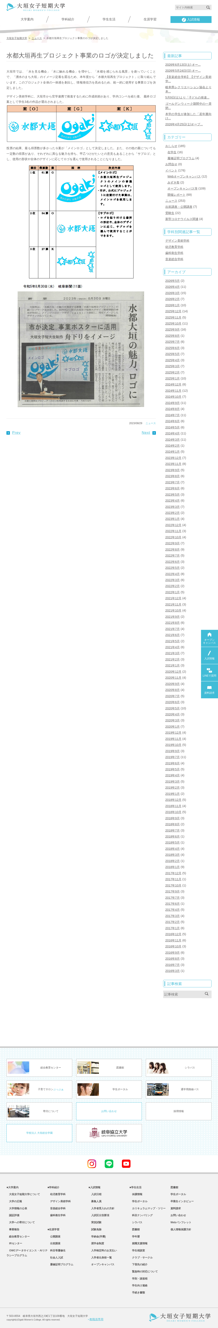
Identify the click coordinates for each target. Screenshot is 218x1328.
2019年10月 (173, 745)
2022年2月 (172, 586)
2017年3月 (172, 916)
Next (149, 432)
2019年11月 (173, 739)
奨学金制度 (96, 1243)
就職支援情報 (138, 1243)
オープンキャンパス (101, 1264)
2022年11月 (173, 531)
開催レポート (176, 194)
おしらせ (171, 146)
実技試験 (95, 1222)
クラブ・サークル (141, 1257)
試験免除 (95, 1229)
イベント (171, 170)
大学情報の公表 (16, 1208)
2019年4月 (172, 775)
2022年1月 (172, 592)
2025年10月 (173, 323)
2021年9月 (172, 616)
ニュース (151, 423)
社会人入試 (55, 1257)
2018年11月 (173, 806)
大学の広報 (14, 1201)
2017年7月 (172, 897)
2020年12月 (173, 671)
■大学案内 (12, 1187)
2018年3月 (172, 854)
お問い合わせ (109, 1111)
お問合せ (171, 164)
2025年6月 (172, 348)
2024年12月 (173, 384)
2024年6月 (172, 421)
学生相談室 (137, 1250)
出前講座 (54, 1243)
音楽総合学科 (174, 259)
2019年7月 (172, 757)
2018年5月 (172, 842)
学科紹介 (67, 19)
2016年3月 (172, 971)
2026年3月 (172, 293)
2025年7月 (172, 341)
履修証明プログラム (181, 158)
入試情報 (191, 20)
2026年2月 (172, 299)
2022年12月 (173, 525)
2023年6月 (172, 488)
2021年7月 (172, 629)
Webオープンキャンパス (184, 176)
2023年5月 (172, 494)
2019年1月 (172, 793)
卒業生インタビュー (182, 1201)
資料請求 (175, 1208)
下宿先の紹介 (138, 1264)
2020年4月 (172, 714)
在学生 (172, 152)
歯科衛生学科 (174, 253)
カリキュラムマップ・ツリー (147, 1208)
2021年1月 (172, 665)
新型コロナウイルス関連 (181, 219)
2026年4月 (172, 286)
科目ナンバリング (141, 1215)
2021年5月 (172, 641)
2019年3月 (172, 781)
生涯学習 (150, 19)
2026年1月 (172, 305)
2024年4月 (172, 433)
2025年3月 (172, 366)
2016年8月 (172, 958)
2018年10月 (173, 812)
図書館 (134, 1229)
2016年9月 (172, 952)
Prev (13, 432)
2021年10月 (173, 610)
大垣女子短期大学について (23, 1194)
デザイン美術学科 (177, 240)
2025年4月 (172, 360)
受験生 (169, 213)
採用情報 (178, 1111)
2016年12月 (173, 934)
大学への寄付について (20, 1222)
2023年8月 (172, 476)
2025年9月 (172, 329)
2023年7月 (172, 482)
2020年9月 (172, 684)
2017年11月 (173, 879)
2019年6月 (172, 763)
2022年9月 (172, 543)
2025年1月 (172, 378)
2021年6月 (172, 635)
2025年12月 (173, 311)
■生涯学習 (53, 1229)
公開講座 (54, 1236)
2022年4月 (172, 574)
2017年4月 (172, 909)
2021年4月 (172, 647)
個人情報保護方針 (180, 1229)
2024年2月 (172, 445)
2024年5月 (172, 427)
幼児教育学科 (174, 247)
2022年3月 (172, 580)
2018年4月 (172, 848)
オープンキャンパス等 (182, 188)
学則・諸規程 (138, 1278)
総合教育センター (18, 1236)
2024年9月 (172, 403)
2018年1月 (172, 867)
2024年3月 (172, 439)
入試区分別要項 (99, 1215)
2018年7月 (172, 830)
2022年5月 (172, 567)
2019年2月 (172, 787)
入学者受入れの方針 (101, 1208)
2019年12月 (173, 732)
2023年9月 (172, 470)
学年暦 (134, 1236)
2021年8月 (172, 622)
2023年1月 (172, 519)
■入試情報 (94, 1187)
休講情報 (135, 1194)
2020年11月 (173, 677)
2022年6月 (172, 561)
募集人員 (95, 1201)
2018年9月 (172, 818)
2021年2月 (172, 659)
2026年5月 (172, 280)
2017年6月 (172, 903)
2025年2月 (172, 372)
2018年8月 (172, 824)
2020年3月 (172, 720)
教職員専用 (95, 1319)
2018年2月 (172, 861)
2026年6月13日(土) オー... (183, 64)
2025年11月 (173, 317)
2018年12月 (173, 799)
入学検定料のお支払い (103, 1250)
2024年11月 (173, 390)
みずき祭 (173, 182)
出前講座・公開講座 (178, 206)
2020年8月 (172, 690)
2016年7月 (172, 965)
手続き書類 (137, 1292)
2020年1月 (172, 726)
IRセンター (14, 1243)
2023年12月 (173, 458)
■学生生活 (135, 1187)
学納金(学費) (97, 1236)
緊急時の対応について (143, 1271)
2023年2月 (172, 513)
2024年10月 (173, 396)
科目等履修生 (57, 1250)
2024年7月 (172, 415)
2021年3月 (172, 653)
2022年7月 (172, 555)
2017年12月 (173, 873)
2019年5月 (172, 769)
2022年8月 (172, 549)
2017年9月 (172, 891)
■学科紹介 (53, 1187)
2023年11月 (173, 464)
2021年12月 (173, 598)
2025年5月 (172, 354)
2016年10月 (173, 946)
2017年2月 (172, 922)
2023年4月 (172, 500)
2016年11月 (173, 940)
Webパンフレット (180, 1222)
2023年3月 (172, 506)
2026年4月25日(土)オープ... (184, 124)
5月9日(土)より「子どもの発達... (187, 97)
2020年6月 (172, 702)
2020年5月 (172, 708)
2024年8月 (172, 409)
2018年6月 (172, 836)
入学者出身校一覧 (100, 1257)
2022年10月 (173, 537)
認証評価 (12, 1215)
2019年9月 (172, 751)
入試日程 (95, 1194)
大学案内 (27, 19)
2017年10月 (173, 885)
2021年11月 (173, 604)
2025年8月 (172, 335)
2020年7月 (172, 696)
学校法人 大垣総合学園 (39, 1132)
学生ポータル (138, 1201)
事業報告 (12, 1229)
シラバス (135, 1222)
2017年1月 (172, 928)
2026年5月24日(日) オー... (183, 70)
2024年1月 (172, 451)
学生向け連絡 (138, 1285)
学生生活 (109, 19)
